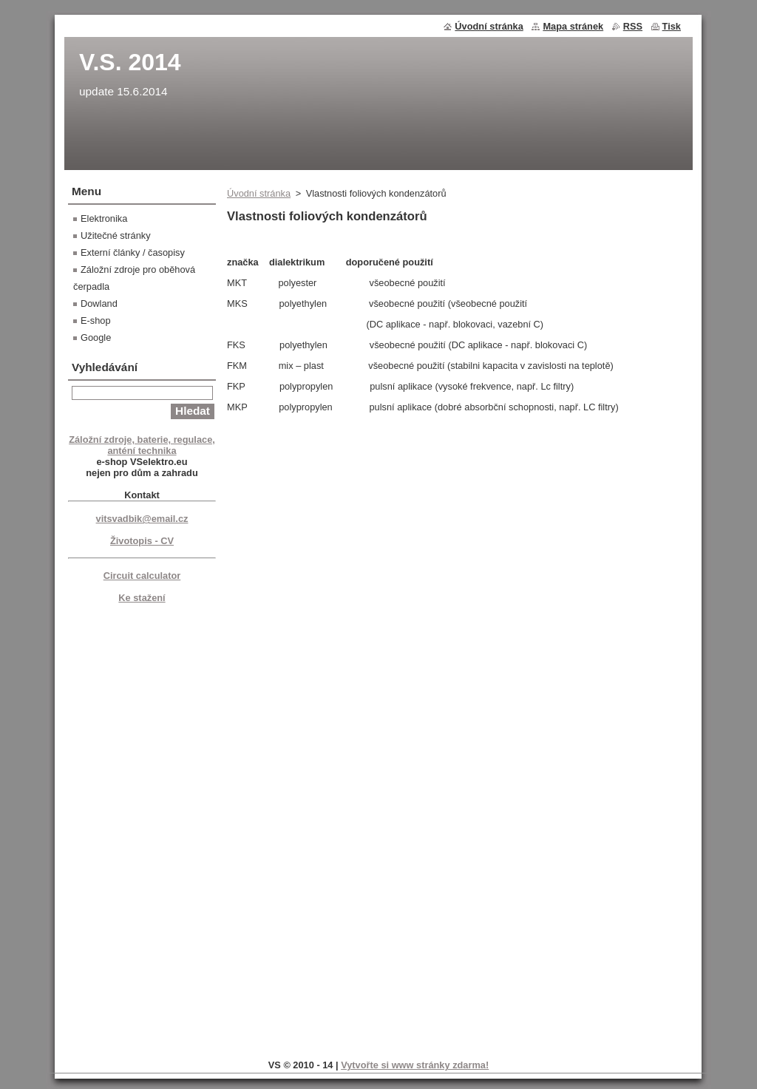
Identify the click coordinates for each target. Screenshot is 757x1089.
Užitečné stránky (116, 235)
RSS (632, 26)
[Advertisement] (142, 829)
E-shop (96, 320)
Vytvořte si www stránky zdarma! (415, 1065)
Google (96, 337)
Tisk (671, 26)
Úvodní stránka (259, 193)
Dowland (99, 303)
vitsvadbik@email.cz (142, 518)
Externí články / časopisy (133, 252)
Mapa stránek (573, 26)
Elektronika (104, 218)
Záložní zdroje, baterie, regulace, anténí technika (142, 445)
